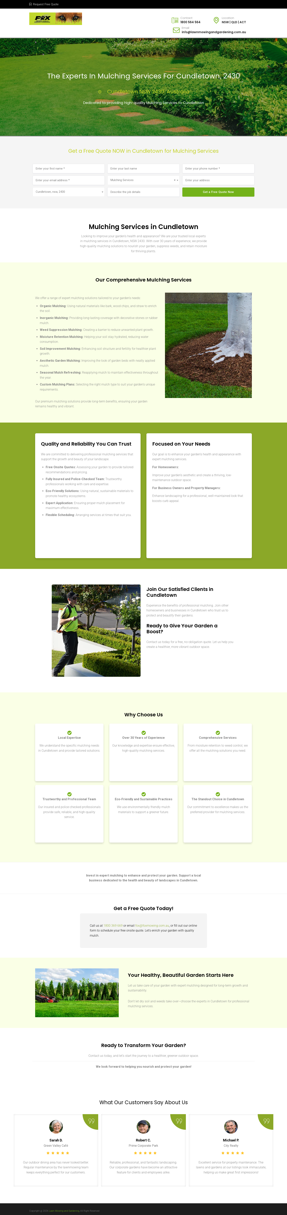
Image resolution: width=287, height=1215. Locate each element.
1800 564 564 (190, 22)
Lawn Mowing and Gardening (64, 1211)
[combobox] (143, 180)
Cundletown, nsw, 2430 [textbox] (50, 192)
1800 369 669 (113, 925)
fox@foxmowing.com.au (152, 925)
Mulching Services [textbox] (143, 180)
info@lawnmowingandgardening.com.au (214, 32)
